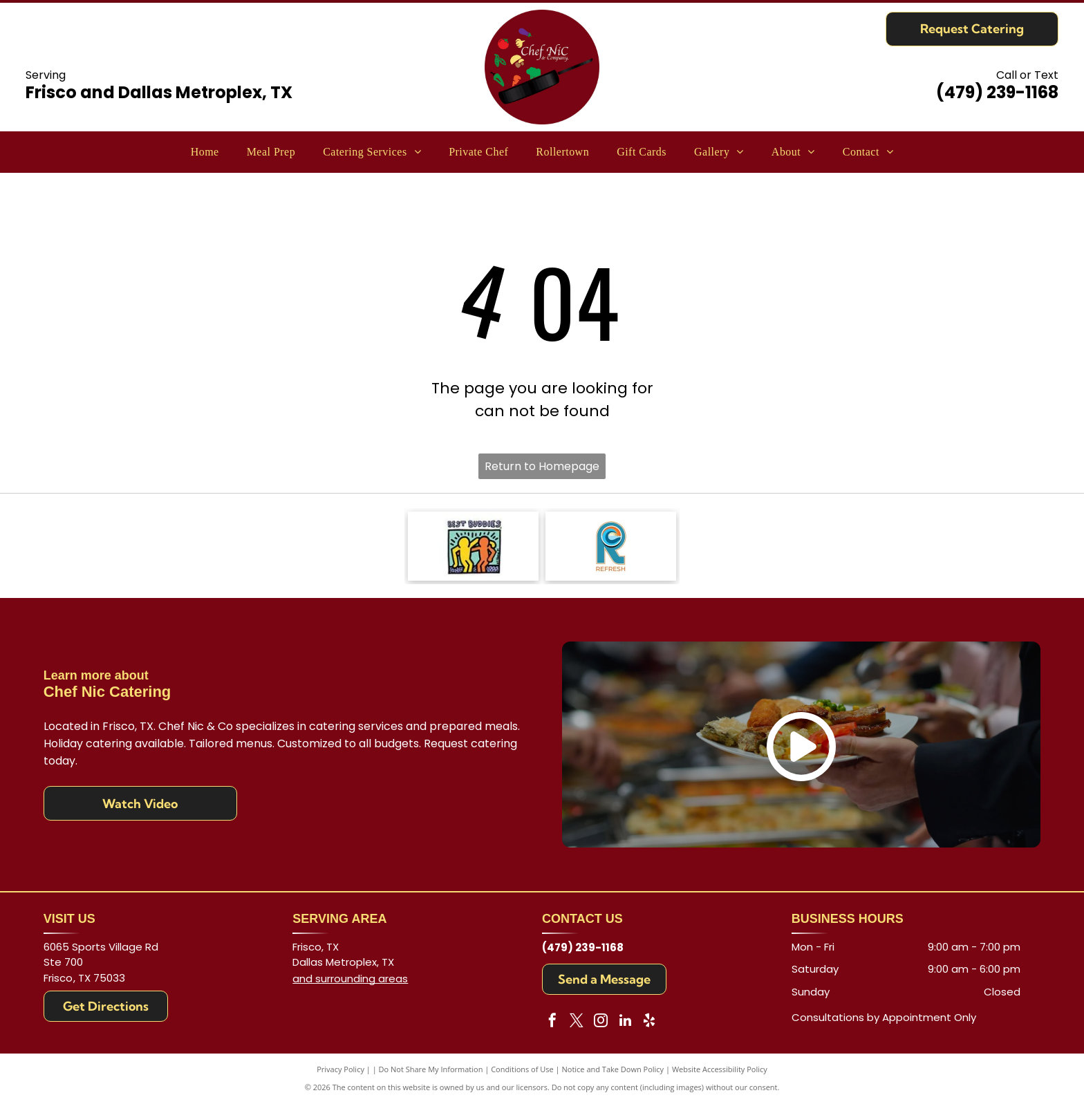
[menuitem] (205, 152)
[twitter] (576, 1022)
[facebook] (552, 1022)
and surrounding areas (350, 978)
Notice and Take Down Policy (613, 1069)
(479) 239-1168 (997, 92)
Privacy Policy (340, 1069)
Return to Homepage (542, 466)
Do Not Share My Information (431, 1069)
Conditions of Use (522, 1069)
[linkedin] (625, 1022)
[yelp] (649, 1022)
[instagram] (600, 1022)
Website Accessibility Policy (719, 1069)
